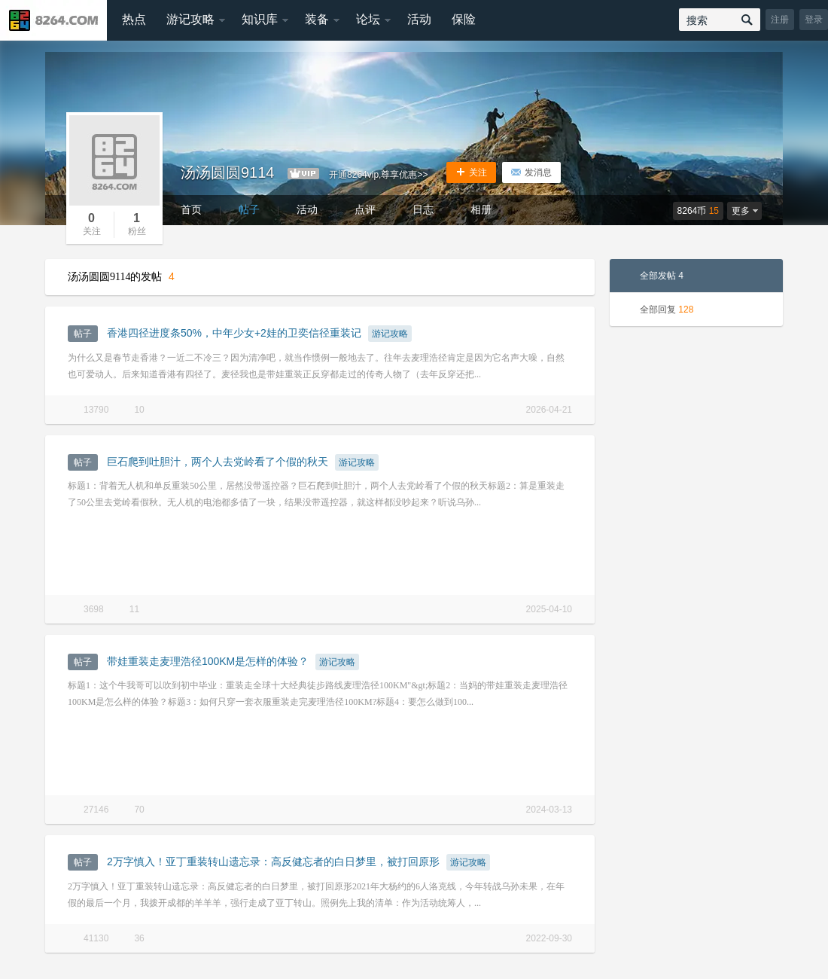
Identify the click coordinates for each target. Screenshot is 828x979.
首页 (191, 209)
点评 (365, 209)
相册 (481, 209)
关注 (471, 172)
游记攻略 (190, 19)
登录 (814, 19)
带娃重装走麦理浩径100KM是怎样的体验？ (208, 661)
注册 (780, 19)
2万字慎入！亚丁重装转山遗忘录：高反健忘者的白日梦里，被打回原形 (273, 861)
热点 (134, 19)
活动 (419, 19)
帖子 (249, 209)
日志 (423, 209)
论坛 (368, 19)
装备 (317, 19)
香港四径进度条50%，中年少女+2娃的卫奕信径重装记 (234, 333)
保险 (464, 19)
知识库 (260, 19)
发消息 (531, 172)
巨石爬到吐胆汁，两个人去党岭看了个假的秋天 (217, 462)
